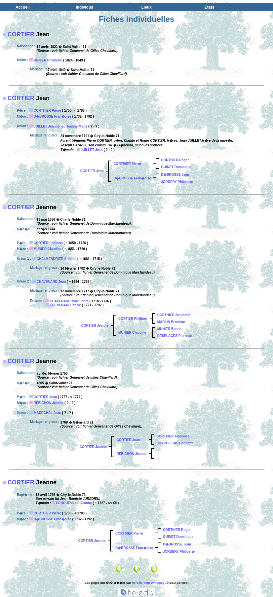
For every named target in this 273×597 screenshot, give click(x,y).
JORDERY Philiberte (177, 182)
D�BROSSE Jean (175, 174)
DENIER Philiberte (48, 60)
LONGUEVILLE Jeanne (74, 503)
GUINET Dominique (176, 167)
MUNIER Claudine (47, 249)
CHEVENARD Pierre (65, 305)
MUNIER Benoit (169, 329)
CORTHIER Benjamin (173, 315)
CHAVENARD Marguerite (69, 301)
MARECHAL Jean (47, 413)
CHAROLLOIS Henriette (174, 443)
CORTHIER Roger (175, 160)
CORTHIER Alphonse (172, 436)
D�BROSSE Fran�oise (52, 116)
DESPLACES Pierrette (174, 336)
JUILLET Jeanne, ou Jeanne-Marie (60, 126)
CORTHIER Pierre (47, 110)
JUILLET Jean (91, 150)
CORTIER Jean (92, 171)
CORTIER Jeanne (94, 325)
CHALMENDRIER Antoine (57, 259)
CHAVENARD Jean (51, 281)
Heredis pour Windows (148, 582)
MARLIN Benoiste (171, 322)
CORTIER (21, 34)
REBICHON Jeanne (49, 403)
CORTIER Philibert (48, 243)
